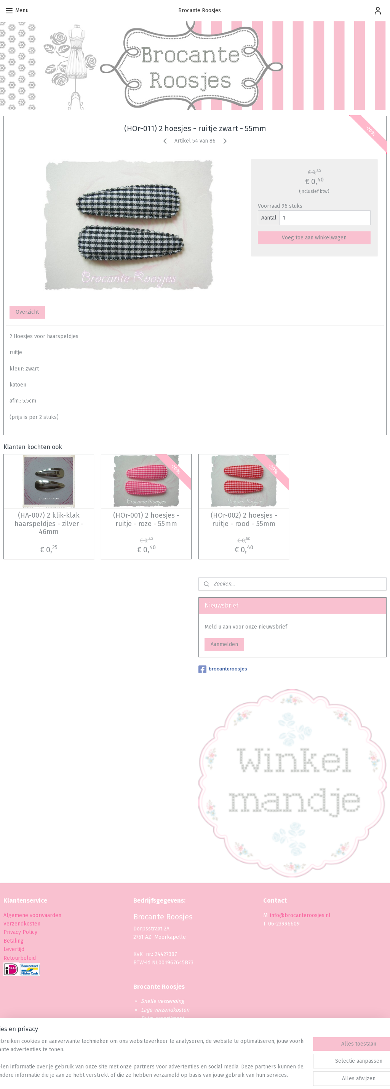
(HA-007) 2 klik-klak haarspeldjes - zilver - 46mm (48, 524)
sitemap (173, 1075)
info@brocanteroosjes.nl (300, 915)
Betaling (13, 941)
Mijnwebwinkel (278, 1075)
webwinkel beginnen (215, 1075)
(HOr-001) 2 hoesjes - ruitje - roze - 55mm (146, 520)
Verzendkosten (21, 924)
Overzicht (27, 312)
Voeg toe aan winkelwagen (314, 237)
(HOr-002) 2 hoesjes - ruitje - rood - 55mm (244, 520)
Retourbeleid (19, 958)
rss (187, 1075)
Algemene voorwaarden (32, 915)
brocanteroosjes (222, 669)
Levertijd (13, 949)
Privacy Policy (21, 932)
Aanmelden (224, 644)
